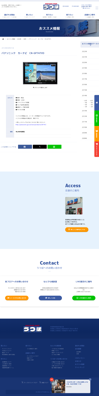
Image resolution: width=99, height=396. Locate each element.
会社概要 (78, 349)
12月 (85, 100)
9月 (86, 102)
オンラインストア (6, 349)
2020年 (84, 62)
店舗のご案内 (30, 353)
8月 (92, 102)
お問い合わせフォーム (57, 366)
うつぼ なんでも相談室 (58, 349)
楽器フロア (30, 358)
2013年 (84, 111)
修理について (55, 350)
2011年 (84, 122)
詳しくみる (50, 298)
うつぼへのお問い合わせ (58, 359)
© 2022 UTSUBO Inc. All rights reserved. (49, 392)
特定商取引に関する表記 (8, 354)
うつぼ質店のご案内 (32, 349)
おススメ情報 (11, 39)
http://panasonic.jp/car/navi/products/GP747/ (31, 125)
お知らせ (78, 361)
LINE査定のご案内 (83, 298)
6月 (86, 104)
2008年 (84, 138)
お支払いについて (6, 350)
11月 (91, 100)
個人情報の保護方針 (57, 368)
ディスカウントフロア (32, 356)
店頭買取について (6, 362)
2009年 (84, 133)
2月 (92, 106)
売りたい (4, 359)
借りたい (28, 346)
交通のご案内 (30, 360)
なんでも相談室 (55, 346)
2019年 (84, 68)
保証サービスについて (57, 352)
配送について (5, 352)
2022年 (84, 51)
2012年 (84, 116)
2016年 (84, 84)
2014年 (19, 39)
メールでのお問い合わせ (16, 298)
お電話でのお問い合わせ (58, 362)
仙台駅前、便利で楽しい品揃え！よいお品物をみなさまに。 (12, 6)
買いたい (4, 346)
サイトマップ (79, 367)
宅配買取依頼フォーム (8, 368)
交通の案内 (76, 6)
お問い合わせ (87, 8)
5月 (92, 104)
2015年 (84, 90)
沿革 (77, 354)
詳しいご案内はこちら (76, 229)
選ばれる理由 (79, 346)
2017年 (84, 79)
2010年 (84, 127)
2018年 (84, 73)
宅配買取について (6, 366)
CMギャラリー (80, 358)
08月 (24, 39)
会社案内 (66, 6)
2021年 (84, 57)
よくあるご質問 (56, 354)
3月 (86, 106)
